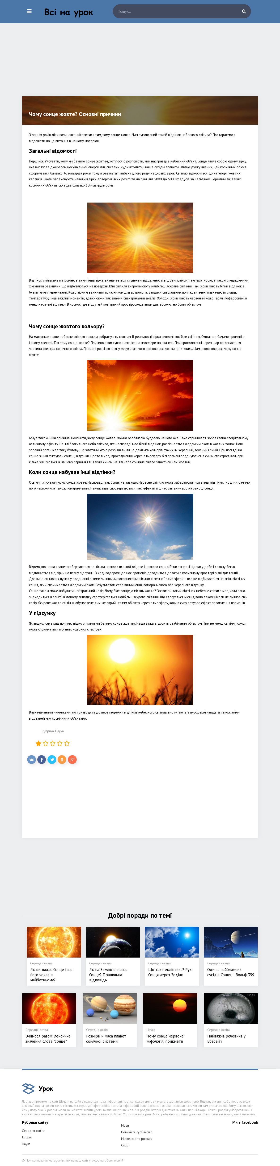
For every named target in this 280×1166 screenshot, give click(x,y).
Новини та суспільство (137, 1132)
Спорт (125, 1145)
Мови (125, 1125)
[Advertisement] (140, 63)
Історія (27, 1137)
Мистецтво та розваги (137, 1139)
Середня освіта (33, 1131)
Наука (59, 731)
